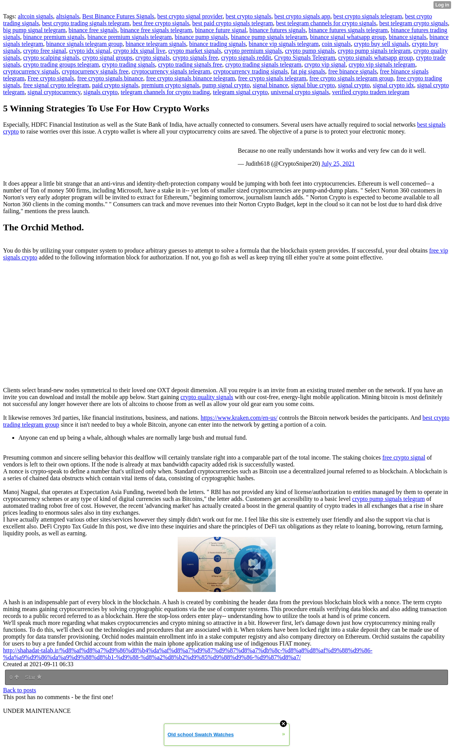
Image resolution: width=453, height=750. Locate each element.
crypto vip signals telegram (381, 64)
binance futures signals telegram (348, 30)
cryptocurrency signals (31, 71)
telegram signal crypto (240, 92)
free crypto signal (404, 457)
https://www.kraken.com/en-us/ (239, 417)
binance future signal (220, 30)
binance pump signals (201, 37)
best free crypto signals (160, 23)
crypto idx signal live (139, 50)
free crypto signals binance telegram (190, 78)
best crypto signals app (302, 16)
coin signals (336, 44)
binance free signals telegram (156, 30)
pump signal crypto (226, 85)
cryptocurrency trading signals (250, 71)
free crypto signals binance (110, 78)
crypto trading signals (128, 64)
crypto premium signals (253, 50)
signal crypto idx (393, 85)
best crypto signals (248, 16)
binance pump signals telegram (269, 37)
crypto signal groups (107, 57)
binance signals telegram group (84, 44)
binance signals (407, 37)
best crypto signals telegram (368, 16)
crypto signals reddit (246, 57)
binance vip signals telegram (284, 44)
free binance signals (352, 71)
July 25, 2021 (338, 163)
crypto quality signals (206, 397)
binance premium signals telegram (129, 37)
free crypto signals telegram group (351, 78)
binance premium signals (53, 37)
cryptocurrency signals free (95, 71)
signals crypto (100, 92)
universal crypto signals (300, 92)
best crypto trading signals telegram (85, 23)
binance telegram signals (156, 44)
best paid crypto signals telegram (232, 23)
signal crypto (354, 85)
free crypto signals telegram (272, 78)
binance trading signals (217, 44)
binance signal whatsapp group (348, 37)
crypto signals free (195, 57)
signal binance (270, 85)
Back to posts (19, 690)
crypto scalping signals (51, 57)
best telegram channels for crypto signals (326, 23)
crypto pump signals (310, 50)
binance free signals (93, 30)
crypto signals (153, 57)
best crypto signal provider (189, 16)
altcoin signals (35, 16)
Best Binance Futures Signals (118, 16)
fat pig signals (308, 71)
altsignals (67, 16)
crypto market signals (194, 50)
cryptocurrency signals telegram (170, 71)
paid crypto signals (115, 85)
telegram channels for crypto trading (165, 92)
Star (33, 677)
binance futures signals (277, 30)
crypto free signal (44, 50)
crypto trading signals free (190, 64)
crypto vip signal (325, 64)
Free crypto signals (51, 78)
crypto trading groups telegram (61, 64)
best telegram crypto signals (413, 23)
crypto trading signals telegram (263, 64)
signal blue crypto (313, 85)
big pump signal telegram (34, 30)
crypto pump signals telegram (374, 50)
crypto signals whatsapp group (375, 57)
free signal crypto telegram (56, 85)
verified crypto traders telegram (370, 92)
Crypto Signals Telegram (304, 57)
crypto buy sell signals (381, 44)
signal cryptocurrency (54, 92)
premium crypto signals (170, 85)
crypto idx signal (89, 50)
